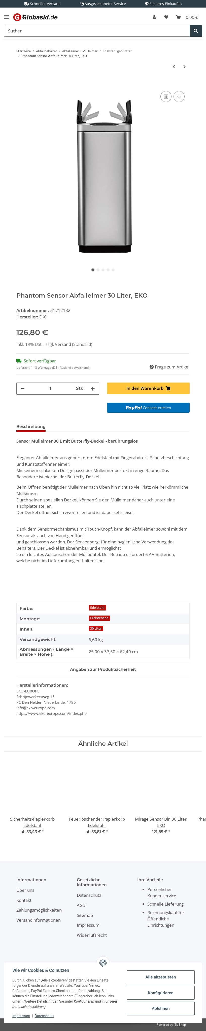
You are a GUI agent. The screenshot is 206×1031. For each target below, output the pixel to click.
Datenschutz (89, 895)
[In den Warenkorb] (20, 84)
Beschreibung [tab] (31, 426)
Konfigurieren (161, 992)
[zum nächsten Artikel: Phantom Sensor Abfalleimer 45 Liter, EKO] (184, 66)
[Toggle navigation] (6, 15)
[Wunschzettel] (166, 17)
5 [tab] (113, 269)
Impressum (88, 925)
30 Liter (96, 628)
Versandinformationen (38, 920)
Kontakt (23, 900)
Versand (63, 344)
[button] (154, 17)
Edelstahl (97, 607)
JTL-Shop (180, 1024)
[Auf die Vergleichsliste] (165, 96)
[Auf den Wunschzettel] (179, 96)
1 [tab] (92, 269)
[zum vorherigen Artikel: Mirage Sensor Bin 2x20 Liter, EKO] (173, 66)
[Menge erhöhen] (93, 388)
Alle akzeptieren (160, 976)
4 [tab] (108, 269)
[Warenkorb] (187, 17)
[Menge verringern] (22, 388)
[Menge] (50, 388)
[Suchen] (97, 31)
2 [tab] (97, 269)
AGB (81, 905)
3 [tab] (103, 269)
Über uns (25, 890)
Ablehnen (160, 1008)
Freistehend (99, 618)
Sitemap (85, 915)
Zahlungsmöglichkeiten (39, 910)
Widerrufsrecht (92, 935)
